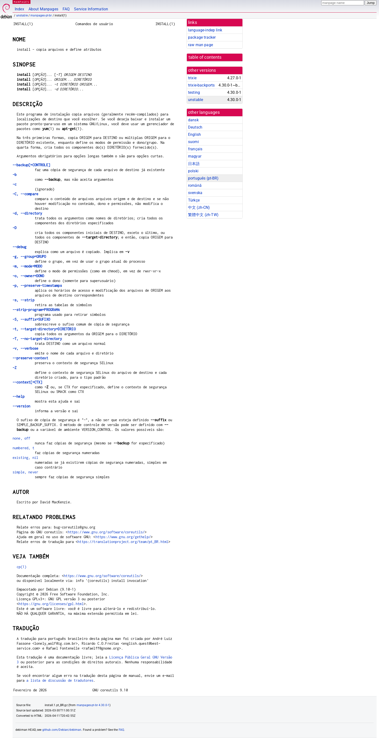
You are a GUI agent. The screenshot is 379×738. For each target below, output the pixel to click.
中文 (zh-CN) (199, 207)
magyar (194, 156)
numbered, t (23, 448)
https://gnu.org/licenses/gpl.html (51, 604)
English (194, 134)
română (195, 185)
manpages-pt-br (41, 15)
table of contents (205, 57)
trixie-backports (201, 85)
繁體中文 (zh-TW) (203, 214)
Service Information (91, 9)
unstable (22, 15)
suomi (193, 141)
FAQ (66, 9)
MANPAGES (21, 1)
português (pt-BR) (203, 178)
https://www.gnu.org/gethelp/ (123, 537)
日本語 (194, 163)
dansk (193, 120)
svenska (195, 192)
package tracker (202, 37)
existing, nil (25, 458)
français (195, 149)
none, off (21, 438)
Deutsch (195, 127)
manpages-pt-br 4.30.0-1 (93, 705)
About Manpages (43, 9)
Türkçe (194, 200)
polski (193, 171)
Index (19, 9)
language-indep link (205, 30)
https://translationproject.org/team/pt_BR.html (123, 542)
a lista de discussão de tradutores (59, 680)
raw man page (200, 45)
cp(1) (22, 567)
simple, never (25, 472)
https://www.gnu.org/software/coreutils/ (106, 532)
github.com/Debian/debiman (61, 729)
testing (194, 92)
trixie (192, 78)
